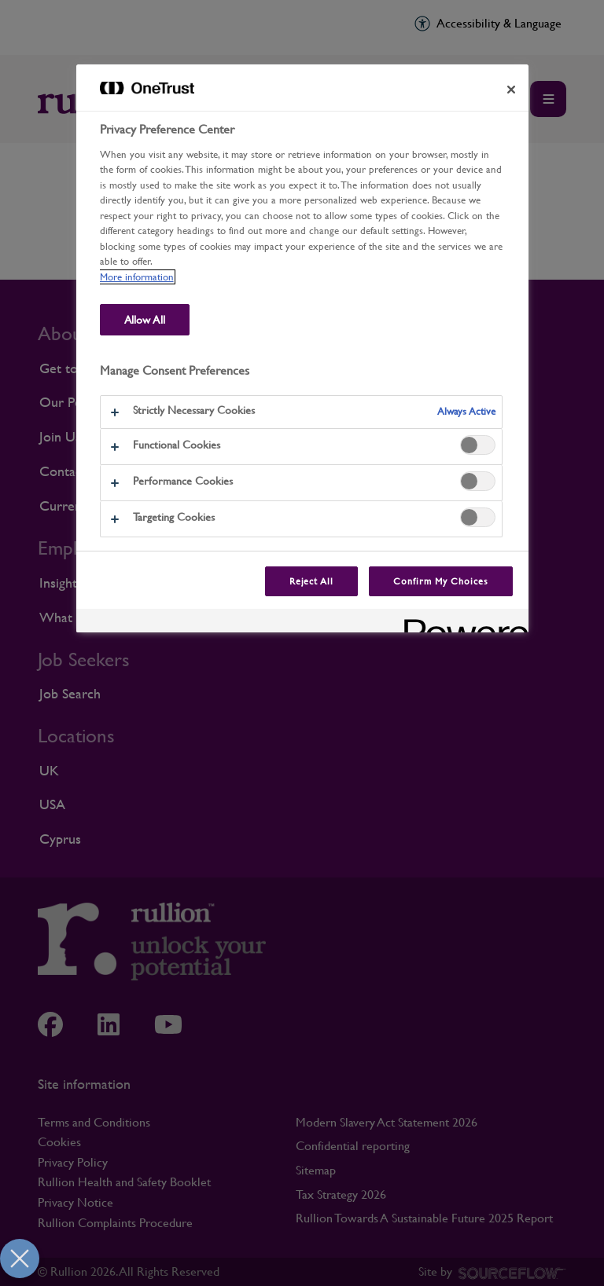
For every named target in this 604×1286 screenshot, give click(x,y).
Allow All (144, 319)
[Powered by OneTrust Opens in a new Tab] (461, 622)
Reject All (311, 581)
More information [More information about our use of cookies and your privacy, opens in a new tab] (137, 277)
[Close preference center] (511, 89)
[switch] (477, 445)
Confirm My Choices (440, 581)
